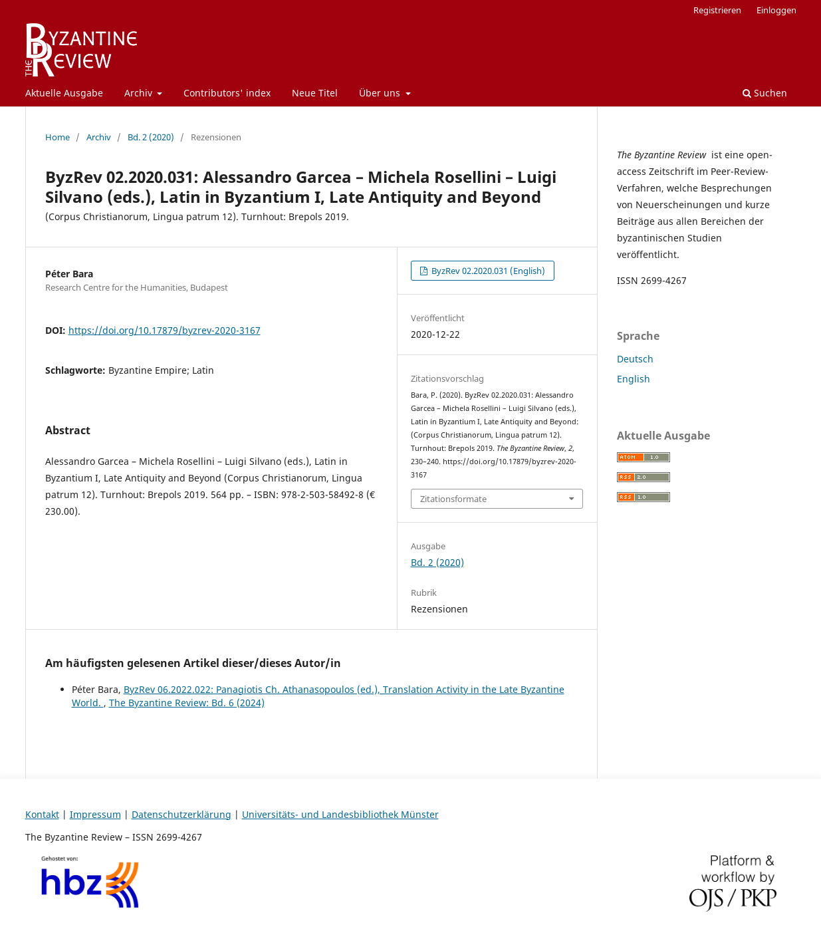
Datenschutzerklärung (181, 814)
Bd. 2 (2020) (151, 137)
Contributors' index (227, 92)
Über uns (381, 92)
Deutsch (635, 358)
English (633, 378)
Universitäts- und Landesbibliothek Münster (340, 814)
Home (57, 137)
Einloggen (776, 10)
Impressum (95, 814)
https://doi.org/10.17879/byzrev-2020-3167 (164, 330)
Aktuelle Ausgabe (64, 92)
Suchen (765, 92)
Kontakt (42, 814)
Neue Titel (315, 92)
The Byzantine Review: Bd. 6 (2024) (187, 702)
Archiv (139, 92)
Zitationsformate (453, 499)
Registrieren (717, 10)
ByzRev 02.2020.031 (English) (487, 271)
